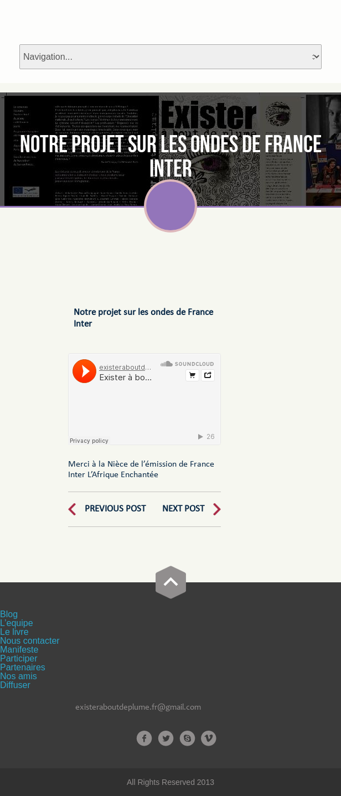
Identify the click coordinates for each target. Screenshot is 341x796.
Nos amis (18, 676)
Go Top (171, 582)
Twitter (166, 738)
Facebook (144, 738)
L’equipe (16, 623)
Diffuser (15, 685)
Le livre (14, 632)
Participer (19, 658)
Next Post (183, 509)
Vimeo (209, 738)
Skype (187, 738)
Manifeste (19, 649)
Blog (9, 614)
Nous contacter (30, 640)
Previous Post (115, 509)
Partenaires (22, 667)
